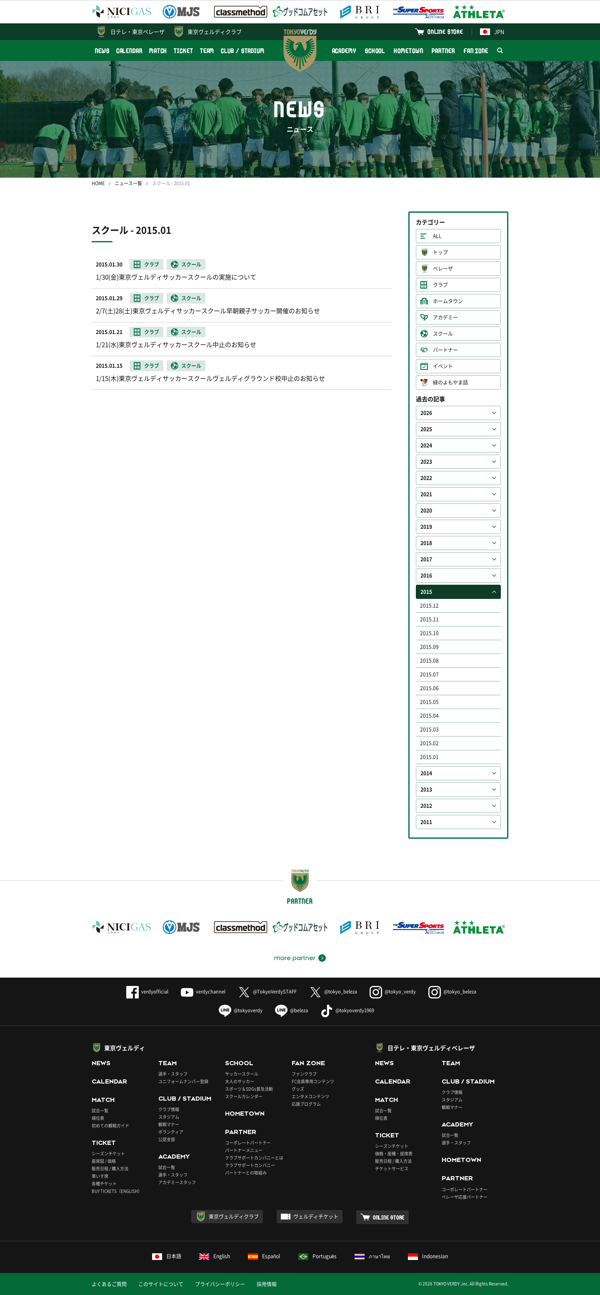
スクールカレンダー (243, 1096)
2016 (426, 575)
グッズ (298, 1089)
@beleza (291, 1010)
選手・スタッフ (173, 1074)
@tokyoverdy (240, 1010)
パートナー (445, 350)
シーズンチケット (108, 1153)
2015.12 (429, 605)
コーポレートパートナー (248, 1142)
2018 (426, 543)
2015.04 (429, 715)
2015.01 (429, 757)
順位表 (98, 1118)
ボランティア (170, 1132)
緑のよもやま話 (450, 382)
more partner (294, 958)
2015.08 (429, 660)
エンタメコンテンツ (310, 1096)
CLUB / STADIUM (243, 51)
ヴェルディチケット (315, 1216)
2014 (426, 773)
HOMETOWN (408, 51)
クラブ (440, 285)
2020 (426, 510)
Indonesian (428, 1256)
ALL (437, 236)
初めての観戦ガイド (110, 1125)
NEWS (102, 51)
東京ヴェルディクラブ (215, 31)
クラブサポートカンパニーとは (254, 1157)
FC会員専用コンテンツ (313, 1081)
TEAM (207, 51)
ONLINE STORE (445, 31)
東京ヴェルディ (124, 1048)
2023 (426, 461)
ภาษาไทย (372, 1256)
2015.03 (429, 729)
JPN (492, 31)
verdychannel (203, 991)
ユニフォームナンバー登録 (183, 1081)
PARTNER (443, 51)
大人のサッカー (239, 1081)
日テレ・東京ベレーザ (137, 31)
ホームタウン (448, 301)
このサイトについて (160, 1284)
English (214, 1256)
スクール (443, 333)
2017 (426, 559)
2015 (426, 592)
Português (317, 1256)
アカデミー (445, 317)
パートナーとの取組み (246, 1172)
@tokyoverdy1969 (347, 1010)
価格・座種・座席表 (393, 1153)
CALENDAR (129, 51)
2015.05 (429, 702)
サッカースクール (241, 1074)
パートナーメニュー (243, 1150)
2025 (426, 429)
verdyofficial (147, 991)
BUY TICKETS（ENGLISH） (117, 1191)
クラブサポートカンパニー (250, 1165)
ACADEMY (344, 51)
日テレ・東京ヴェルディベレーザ (431, 1048)
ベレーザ (443, 268)
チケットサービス (391, 1168)
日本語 (166, 1256)
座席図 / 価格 (104, 1161)
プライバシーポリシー (220, 1284)
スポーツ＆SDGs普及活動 (249, 1089)
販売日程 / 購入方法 (110, 1168)
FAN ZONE (476, 51)
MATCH (158, 51)
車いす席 (100, 1176)
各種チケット (104, 1183)
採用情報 (267, 1284)
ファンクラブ (304, 1074)
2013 (426, 789)
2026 (426, 413)
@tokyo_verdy (393, 991)
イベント (443, 366)
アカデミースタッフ (177, 1182)
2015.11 (429, 619)
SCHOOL (375, 51)
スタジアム (168, 1117)
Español (264, 1256)
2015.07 (429, 674)
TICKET (183, 51)
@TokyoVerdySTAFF (267, 991)
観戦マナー (168, 1124)
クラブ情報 (168, 1109)
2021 (426, 494)
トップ (440, 252)
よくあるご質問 (109, 1284)
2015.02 (429, 743)
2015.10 (429, 633)
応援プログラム (306, 1104)
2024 (426, 445)
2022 (426, 478)
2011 (426, 822)
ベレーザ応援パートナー (465, 1197)
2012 (426, 806)
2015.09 (429, 647)
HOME (98, 183)
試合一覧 (100, 1110)
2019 (426, 527)
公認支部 (166, 1139)
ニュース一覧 (128, 183)
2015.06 (429, 688)
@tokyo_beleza (333, 991)
